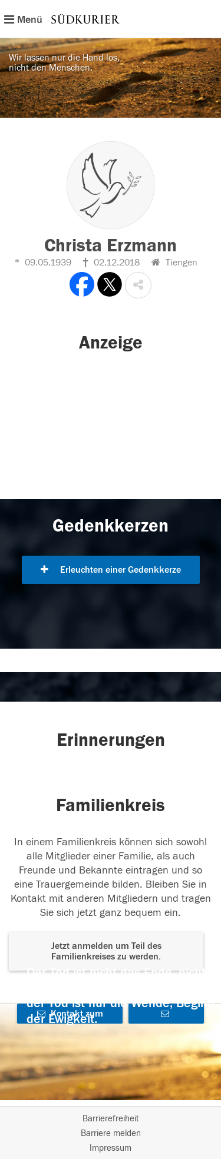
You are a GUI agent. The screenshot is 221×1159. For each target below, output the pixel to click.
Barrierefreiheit (111, 1119)
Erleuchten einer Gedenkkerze (111, 569)
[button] (138, 285)
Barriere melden (111, 1133)
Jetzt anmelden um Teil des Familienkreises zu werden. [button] (106, 951)
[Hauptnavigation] (110, 19)
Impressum (110, 1148)
